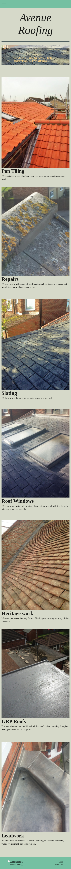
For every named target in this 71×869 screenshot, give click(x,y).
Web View (59, 864)
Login (61, 861)
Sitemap (19, 862)
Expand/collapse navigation (35, 4)
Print (11, 862)
